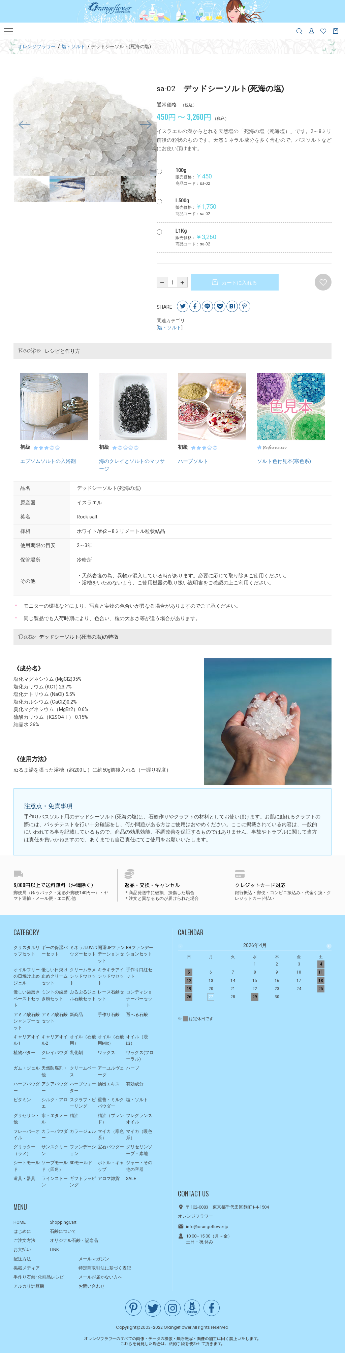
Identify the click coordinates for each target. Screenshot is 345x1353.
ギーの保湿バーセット (54, 951)
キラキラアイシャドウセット (111, 976)
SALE (131, 1178)
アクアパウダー (54, 1087)
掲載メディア (26, 1268)
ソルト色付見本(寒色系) (284, 462)
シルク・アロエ (54, 1103)
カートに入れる (238, 283)
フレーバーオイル (26, 1135)
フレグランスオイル (139, 1119)
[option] (85, 125)
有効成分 (135, 1083)
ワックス (106, 1052)
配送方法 (22, 1258)
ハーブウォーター (83, 1087)
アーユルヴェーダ (111, 1072)
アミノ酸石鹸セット (54, 1018)
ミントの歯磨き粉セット (54, 995)
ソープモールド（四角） (54, 1166)
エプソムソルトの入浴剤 (48, 462)
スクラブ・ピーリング (83, 1103)
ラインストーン (54, 1182)
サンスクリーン (54, 1150)
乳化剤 (76, 1052)
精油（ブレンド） (111, 1119)
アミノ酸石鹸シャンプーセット (26, 1021)
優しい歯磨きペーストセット (26, 998)
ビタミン (22, 1099)
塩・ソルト (169, 327)
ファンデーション (83, 1150)
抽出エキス (109, 1083)
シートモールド (26, 1166)
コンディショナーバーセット (139, 998)
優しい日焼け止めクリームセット (54, 976)
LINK (54, 1249)
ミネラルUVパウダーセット (83, 951)
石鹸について (63, 1231)
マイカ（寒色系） (111, 1135)
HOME (19, 1222)
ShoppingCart (63, 1222)
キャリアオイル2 (54, 1040)
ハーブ (132, 1068)
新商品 (76, 1014)
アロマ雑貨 (109, 1178)
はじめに (22, 1231)
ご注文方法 (24, 1240)
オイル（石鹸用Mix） (111, 1040)
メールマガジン (94, 1258)
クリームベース (83, 1072)
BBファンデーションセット (139, 951)
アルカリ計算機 (28, 1286)
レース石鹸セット (111, 995)
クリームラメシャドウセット (83, 976)
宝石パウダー (111, 1146)
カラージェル (83, 1131)
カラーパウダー (54, 1135)
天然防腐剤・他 (54, 1072)
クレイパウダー (54, 1056)
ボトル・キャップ (111, 1166)
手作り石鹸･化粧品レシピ (38, 1277)
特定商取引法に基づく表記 (105, 1268)
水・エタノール (54, 1119)
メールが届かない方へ (100, 1277)
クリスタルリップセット (26, 951)
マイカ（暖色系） (139, 1135)
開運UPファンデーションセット (111, 954)
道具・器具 (24, 1178)
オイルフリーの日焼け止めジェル (26, 976)
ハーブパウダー (26, 1087)
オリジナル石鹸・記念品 (74, 1240)
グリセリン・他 (26, 1119)
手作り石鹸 (109, 1014)
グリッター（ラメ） (24, 1150)
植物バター (24, 1052)
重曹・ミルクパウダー (111, 1103)
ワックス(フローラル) (140, 1056)
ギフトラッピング (83, 1182)
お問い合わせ (92, 1286)
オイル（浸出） (137, 1040)
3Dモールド (81, 1162)
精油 (74, 1115)
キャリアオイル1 (26, 1040)
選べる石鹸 (137, 1014)
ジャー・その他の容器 (139, 1166)
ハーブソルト (193, 462)
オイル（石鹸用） (83, 1040)
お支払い (22, 1249)
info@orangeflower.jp (207, 1226)
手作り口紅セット (139, 973)
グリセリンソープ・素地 (139, 1150)
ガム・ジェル (26, 1068)
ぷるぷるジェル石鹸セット (83, 995)
